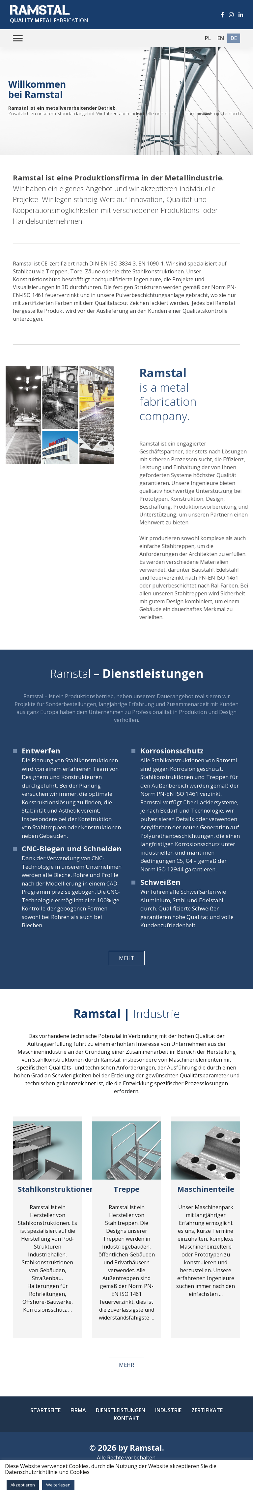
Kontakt (126, 1418)
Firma (78, 1410)
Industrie (168, 1410)
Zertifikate (207, 1410)
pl (208, 38)
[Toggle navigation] (18, 38)
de (234, 38)
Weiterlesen (58, 1485)
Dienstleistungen (120, 1410)
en (220, 38)
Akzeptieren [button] (23, 1485)
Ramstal (146, 1447)
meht (126, 958)
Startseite (45, 1410)
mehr (126, 1364)
